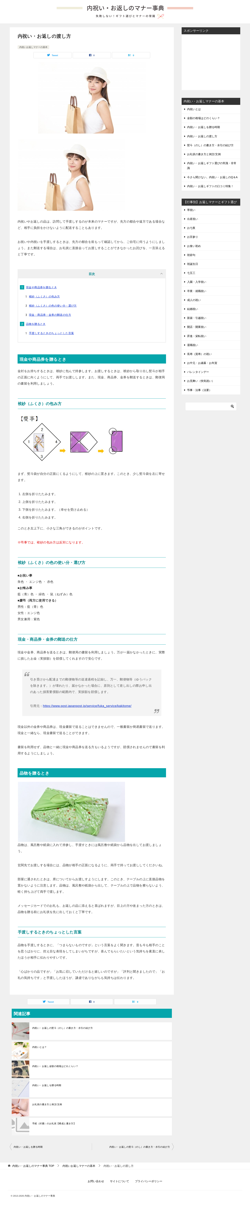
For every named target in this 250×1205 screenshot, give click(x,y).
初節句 (191, 255)
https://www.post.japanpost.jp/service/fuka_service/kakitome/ (87, 706)
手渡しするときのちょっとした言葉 (51, 333)
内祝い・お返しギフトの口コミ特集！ (210, 186)
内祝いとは (194, 109)
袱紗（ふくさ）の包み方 (44, 296)
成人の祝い (194, 300)
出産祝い (192, 218)
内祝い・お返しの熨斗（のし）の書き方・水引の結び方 (62, 1028)
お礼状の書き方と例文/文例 (47, 1104)
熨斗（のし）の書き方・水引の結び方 (210, 145)
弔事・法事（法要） (199, 390)
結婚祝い (192, 309)
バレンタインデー (198, 371)
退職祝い (192, 345)
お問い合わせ (96, 1181)
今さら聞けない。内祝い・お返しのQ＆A (212, 177)
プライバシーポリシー (148, 1181)
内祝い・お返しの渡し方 (202, 136)
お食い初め (194, 246)
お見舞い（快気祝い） (200, 380)
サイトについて (119, 1181)
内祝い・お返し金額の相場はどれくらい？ (55, 1066)
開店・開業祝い (196, 326)
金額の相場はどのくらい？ (203, 118)
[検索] (211, 406)
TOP (33, 1165)
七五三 (191, 272)
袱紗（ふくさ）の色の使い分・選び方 (53, 305)
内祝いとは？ (39, 1047)
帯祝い (191, 209)
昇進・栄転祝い (196, 336)
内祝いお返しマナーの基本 (33, 47)
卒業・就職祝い (196, 291)
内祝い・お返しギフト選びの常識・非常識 (211, 166)
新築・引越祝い (196, 317)
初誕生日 (192, 263)
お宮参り (192, 236)
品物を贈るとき (36, 324)
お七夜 (191, 227)
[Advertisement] (211, 61)
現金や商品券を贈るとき (41, 287)
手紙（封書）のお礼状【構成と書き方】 (54, 1123)
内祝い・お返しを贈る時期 (46, 1085)
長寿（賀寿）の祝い (199, 354)
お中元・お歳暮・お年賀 (202, 363)
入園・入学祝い (196, 281)
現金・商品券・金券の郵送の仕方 (50, 314)
